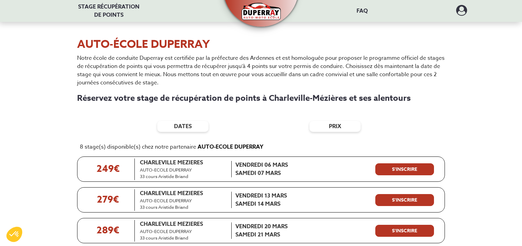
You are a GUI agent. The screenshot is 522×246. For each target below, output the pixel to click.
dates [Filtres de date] (183, 126)
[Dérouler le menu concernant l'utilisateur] (461, 13)
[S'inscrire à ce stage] (404, 169)
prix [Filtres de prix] (335, 126)
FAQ (362, 11)
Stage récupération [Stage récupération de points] (109, 11)
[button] (261, 8)
